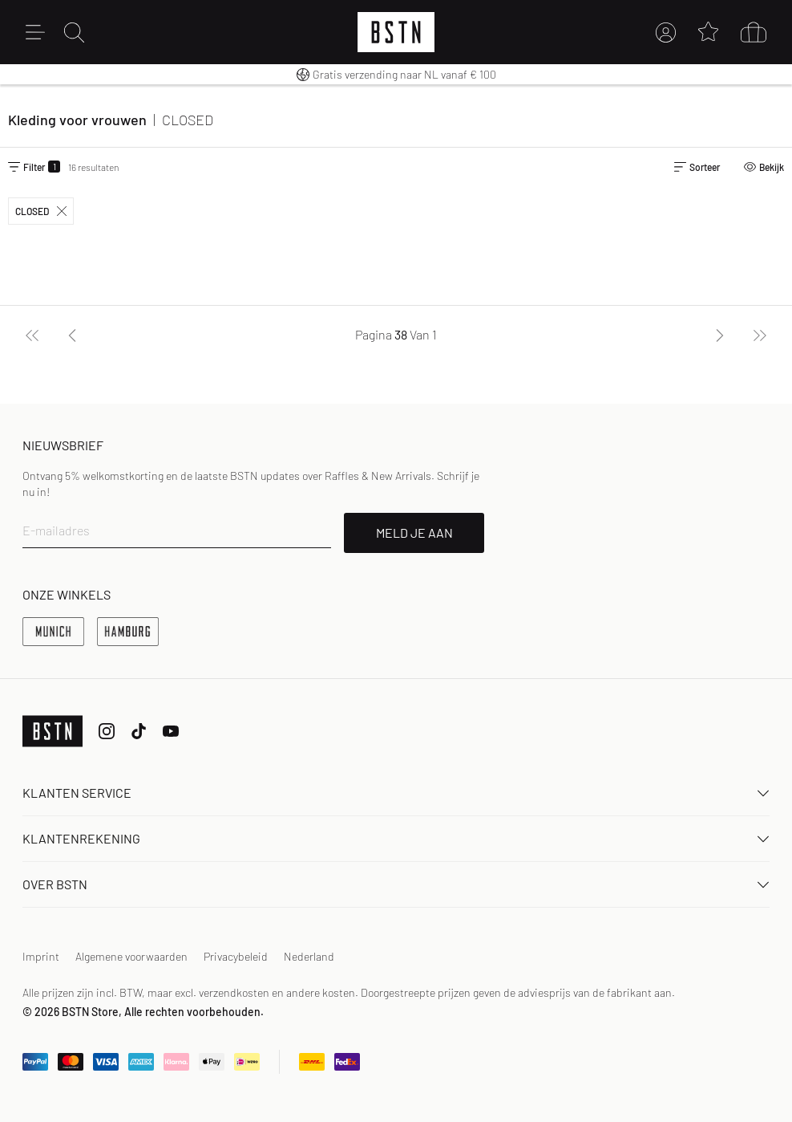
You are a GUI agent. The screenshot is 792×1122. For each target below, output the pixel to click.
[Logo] (396, 32)
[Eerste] (32, 334)
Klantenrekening (396, 838)
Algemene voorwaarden (131, 956)
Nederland (309, 956)
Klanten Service (396, 792)
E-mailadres (56, 530)
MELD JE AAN (414, 532)
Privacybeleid (236, 956)
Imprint (40, 956)
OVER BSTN (396, 884)
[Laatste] (760, 334)
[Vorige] (72, 335)
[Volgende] (719, 335)
